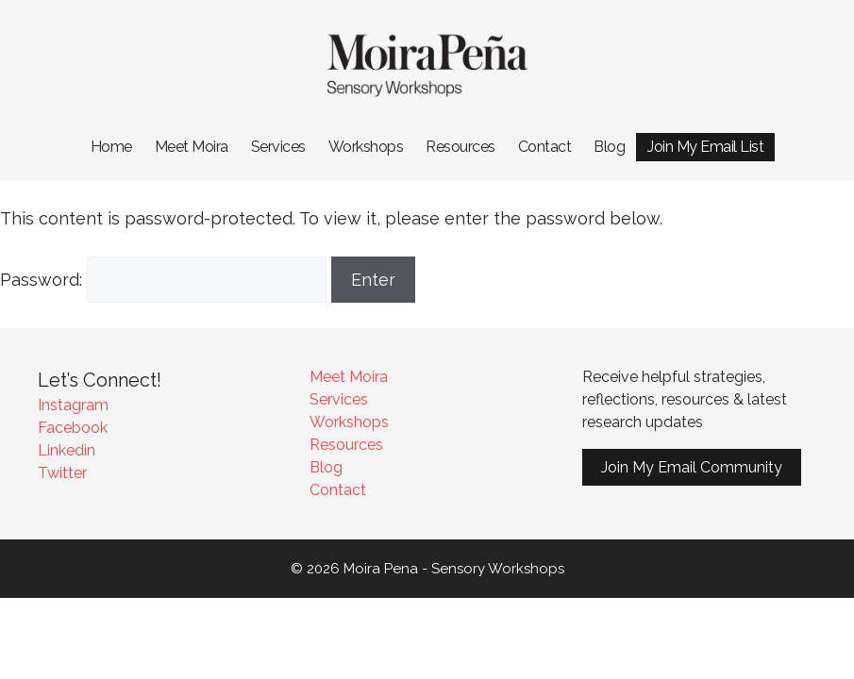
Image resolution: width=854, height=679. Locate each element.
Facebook (73, 428)
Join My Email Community (691, 467)
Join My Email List (705, 147)
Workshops (366, 147)
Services (278, 147)
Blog (609, 147)
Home (111, 147)
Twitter (62, 473)
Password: (163, 280)
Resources (460, 147)
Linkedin (66, 450)
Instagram (73, 405)
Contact (545, 147)
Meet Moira (191, 147)
